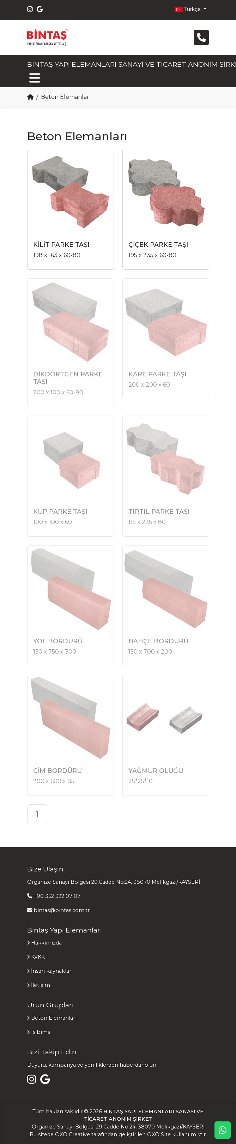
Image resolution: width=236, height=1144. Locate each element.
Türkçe (188, 9)
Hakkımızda (46, 943)
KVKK (38, 957)
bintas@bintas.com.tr (62, 910)
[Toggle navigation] (34, 77)
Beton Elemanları (54, 1018)
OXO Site (159, 1134)
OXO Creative (72, 1134)
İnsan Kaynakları (52, 971)
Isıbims (40, 1032)
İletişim (40, 985)
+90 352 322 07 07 (57, 896)
